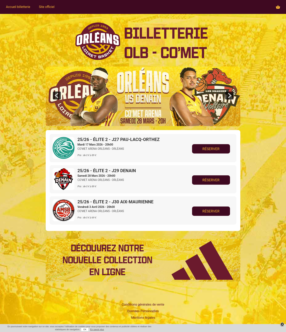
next (229, 95)
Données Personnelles (143, 311)
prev (57, 95)
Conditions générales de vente (143, 304)
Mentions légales (143, 317)
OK (84, 329)
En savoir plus (97, 329)
